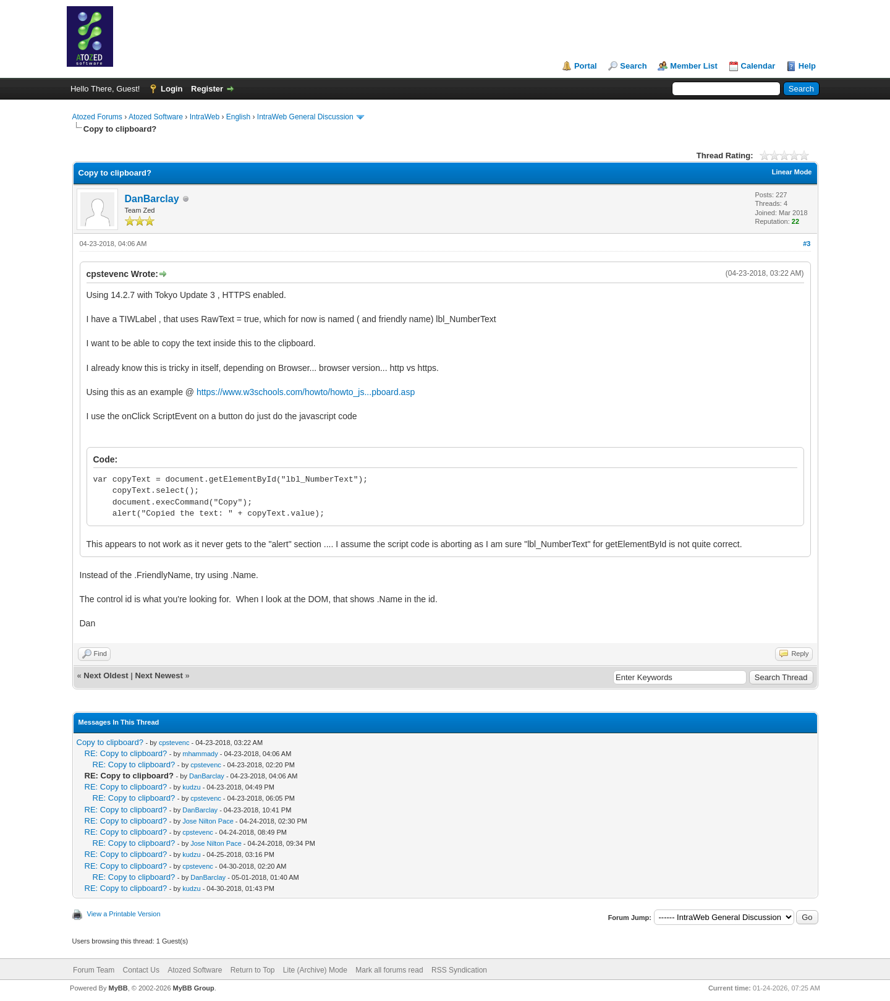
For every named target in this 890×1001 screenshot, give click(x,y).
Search (633, 65)
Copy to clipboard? (110, 742)
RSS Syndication (459, 970)
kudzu (191, 787)
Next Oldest (105, 675)
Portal (585, 65)
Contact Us (141, 970)
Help (807, 65)
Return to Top (253, 970)
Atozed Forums (97, 117)
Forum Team (93, 970)
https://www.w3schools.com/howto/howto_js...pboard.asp (306, 392)
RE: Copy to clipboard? (126, 753)
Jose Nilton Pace (208, 821)
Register (207, 88)
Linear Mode (792, 172)
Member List (694, 65)
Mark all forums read (389, 970)
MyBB (117, 988)
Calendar (758, 65)
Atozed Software (156, 117)
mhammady (200, 753)
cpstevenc (174, 742)
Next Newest (158, 675)
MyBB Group (193, 988)
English (238, 117)
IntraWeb (204, 117)
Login (171, 88)
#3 (806, 243)
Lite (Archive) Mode (315, 970)
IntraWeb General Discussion (305, 117)
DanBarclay (152, 199)
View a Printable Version (124, 914)
